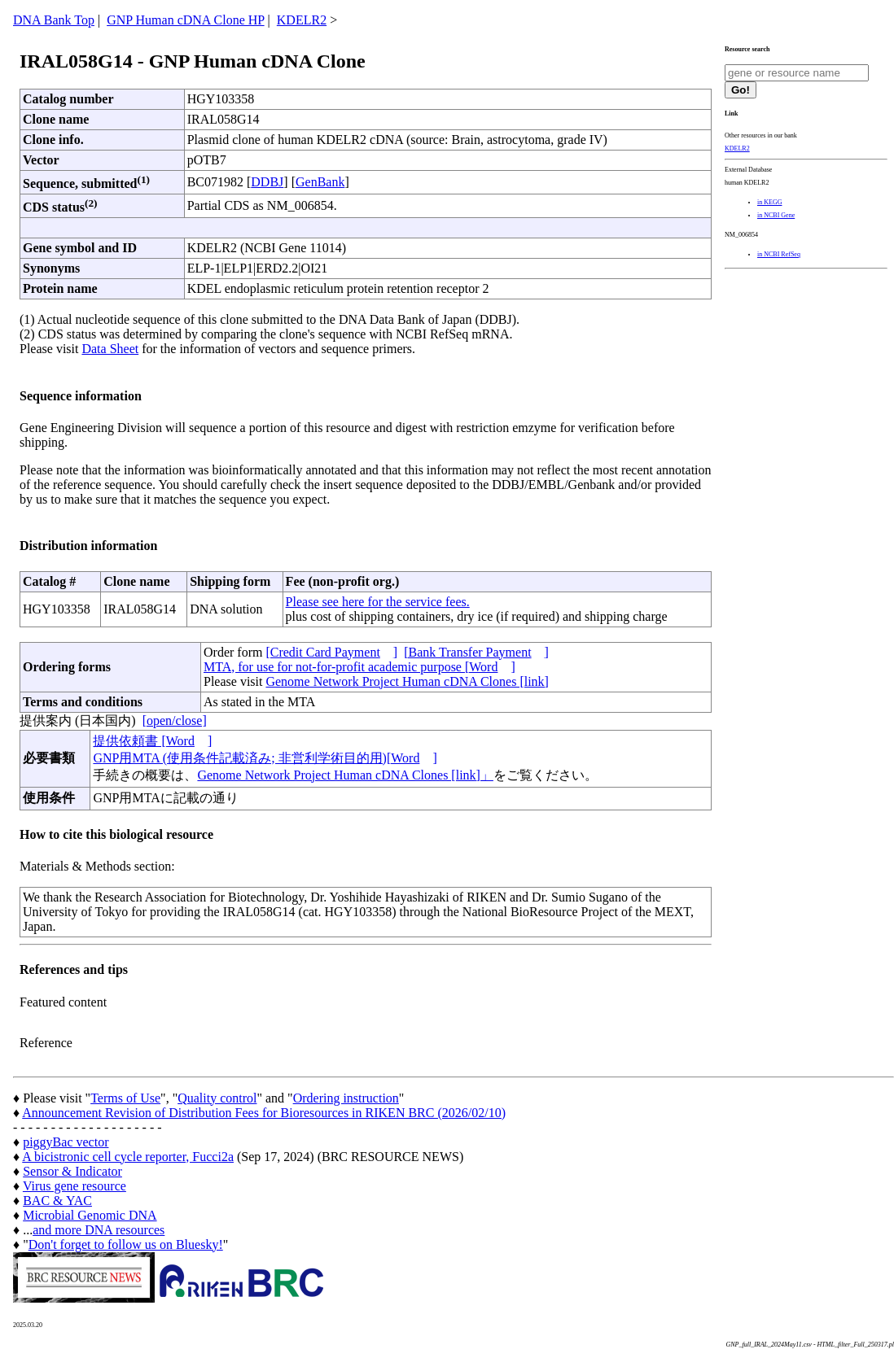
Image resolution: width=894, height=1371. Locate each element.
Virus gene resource (74, 1186)
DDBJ (267, 182)
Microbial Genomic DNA (89, 1215)
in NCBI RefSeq (778, 254)
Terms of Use (125, 1098)
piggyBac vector (65, 1142)
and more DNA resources (98, 1230)
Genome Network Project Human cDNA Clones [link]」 (345, 775)
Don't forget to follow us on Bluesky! (125, 1244)
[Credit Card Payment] (331, 652)
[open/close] (174, 720)
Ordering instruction (346, 1098)
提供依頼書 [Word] (152, 741)
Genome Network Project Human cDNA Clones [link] (406, 681)
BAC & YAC (57, 1200)
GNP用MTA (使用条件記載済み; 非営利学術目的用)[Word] (264, 758)
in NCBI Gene (776, 215)
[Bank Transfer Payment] (476, 652)
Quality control (216, 1098)
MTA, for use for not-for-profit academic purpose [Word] (359, 667)
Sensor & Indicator (72, 1171)
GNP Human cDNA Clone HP (185, 20)
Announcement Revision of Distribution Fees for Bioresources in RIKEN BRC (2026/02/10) (264, 1113)
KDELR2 (301, 20)
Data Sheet (109, 349)
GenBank (320, 182)
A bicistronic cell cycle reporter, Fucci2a (128, 1157)
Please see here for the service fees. (378, 602)
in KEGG (769, 202)
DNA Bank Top (53, 20)
